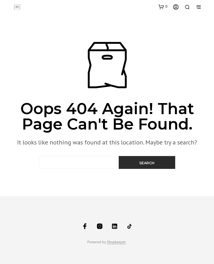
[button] (163, 6)
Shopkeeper (116, 242)
